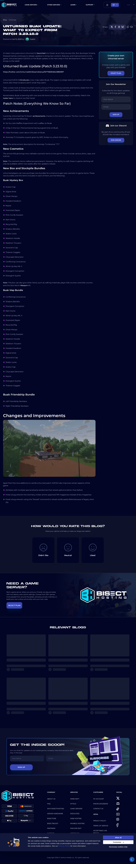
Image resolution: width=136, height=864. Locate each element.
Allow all (118, 850)
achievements (39, 116)
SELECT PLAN (14, 605)
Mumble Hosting (77, 823)
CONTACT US (98, 809)
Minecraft (74, 799)
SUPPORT (89, 5)
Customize (118, 855)
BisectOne (51, 818)
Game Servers (76, 809)
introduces (24, 80)
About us (51, 799)
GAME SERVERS (31, 5)
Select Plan (116, 73)
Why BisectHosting (55, 809)
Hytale (73, 804)
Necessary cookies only (118, 859)
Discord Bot (75, 828)
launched (41, 53)
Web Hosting (76, 818)
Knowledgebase (100, 804)
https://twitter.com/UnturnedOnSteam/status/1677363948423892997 (33, 72)
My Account (98, 799)
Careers (50, 833)
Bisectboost (52, 823)
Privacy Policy (99, 821)
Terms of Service (100, 826)
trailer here (8, 98)
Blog (5, 20)
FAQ (48, 804)
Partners (51, 828)
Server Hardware (55, 814)
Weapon (24, 285)
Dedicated (74, 814)
